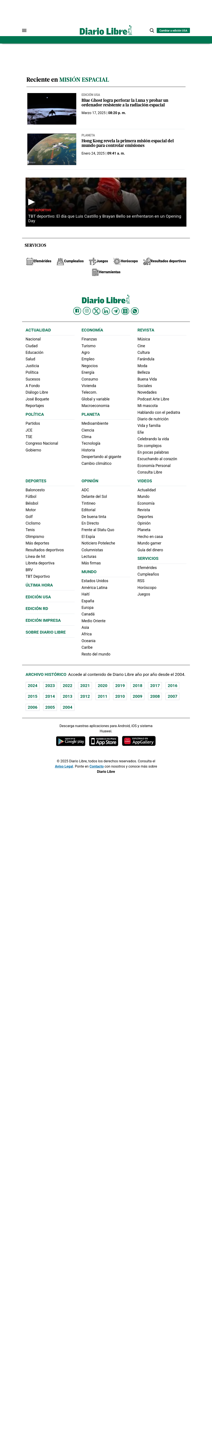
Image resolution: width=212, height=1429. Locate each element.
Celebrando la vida (153, 439)
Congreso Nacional (42, 443)
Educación (34, 352)
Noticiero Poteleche (98, 543)
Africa (87, 634)
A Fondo (33, 386)
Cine (141, 346)
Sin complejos (149, 446)
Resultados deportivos (45, 550)
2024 (32, 685)
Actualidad (38, 330)
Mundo (89, 571)
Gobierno (33, 450)
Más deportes (37, 543)
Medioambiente (95, 423)
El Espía (88, 536)
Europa (88, 607)
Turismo (89, 346)
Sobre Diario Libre (46, 632)
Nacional (33, 339)
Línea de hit (35, 556)
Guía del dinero (150, 550)
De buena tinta (94, 517)
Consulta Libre (149, 472)
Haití (86, 594)
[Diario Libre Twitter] (96, 311)
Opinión (90, 480)
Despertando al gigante (101, 457)
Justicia (32, 366)
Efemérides (147, 568)
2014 (50, 696)
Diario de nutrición (153, 419)
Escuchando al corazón (157, 459)
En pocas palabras (153, 452)
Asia (85, 627)
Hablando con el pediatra (158, 412)
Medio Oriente (94, 621)
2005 (50, 707)
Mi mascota (147, 406)
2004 (67, 707)
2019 (120, 685)
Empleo (88, 359)
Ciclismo (33, 523)
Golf (29, 517)
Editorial (89, 510)
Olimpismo (35, 536)
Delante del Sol (94, 496)
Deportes (36, 480)
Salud (30, 359)
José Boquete (37, 399)
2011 (102, 696)
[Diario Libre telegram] (116, 311)
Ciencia (88, 430)
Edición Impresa (43, 620)
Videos (144, 480)
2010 (120, 696)
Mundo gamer (149, 543)
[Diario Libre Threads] (125, 311)
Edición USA (91, 95)
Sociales (144, 386)
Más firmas (91, 563)
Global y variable (95, 399)
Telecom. (89, 392)
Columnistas (92, 550)
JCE (29, 430)
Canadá (88, 614)
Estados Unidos (95, 581)
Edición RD (37, 608)
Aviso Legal (64, 766)
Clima (86, 437)
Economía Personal (154, 465)
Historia (88, 450)
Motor (31, 510)
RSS (140, 581)
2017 (155, 685)
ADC (85, 490)
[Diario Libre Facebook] (77, 311)
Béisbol (32, 503)
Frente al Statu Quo (98, 530)
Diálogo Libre (37, 392)
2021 (85, 685)
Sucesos (33, 379)
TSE (29, 437)
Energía (88, 372)
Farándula (145, 359)
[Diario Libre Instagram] (87, 311)
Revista (145, 330)
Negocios (90, 366)
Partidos (33, 423)
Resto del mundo (96, 654)
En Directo (90, 523)
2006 (32, 707)
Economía (92, 330)
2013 (67, 696)
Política (32, 372)
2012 (85, 696)
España (88, 601)
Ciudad (32, 346)
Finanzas (89, 339)
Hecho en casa (150, 536)
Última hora (39, 585)
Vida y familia (149, 425)
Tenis (30, 530)
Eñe (140, 432)
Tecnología (91, 443)
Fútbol (31, 496)
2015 (32, 696)
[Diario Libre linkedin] (106, 311)
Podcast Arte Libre (153, 399)
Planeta (88, 135)
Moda (142, 366)
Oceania (89, 641)
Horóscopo (146, 587)
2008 (155, 696)
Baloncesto (35, 490)
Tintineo (89, 503)
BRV (29, 570)
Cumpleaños (148, 574)
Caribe (87, 647)
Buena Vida (147, 379)
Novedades (147, 392)
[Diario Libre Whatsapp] (135, 311)
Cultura (143, 352)
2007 (172, 696)
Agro (86, 352)
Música (143, 339)
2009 (137, 696)
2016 (172, 685)
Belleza (143, 372)
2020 (102, 685)
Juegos (143, 594)
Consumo (90, 379)
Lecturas (89, 556)
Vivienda (89, 386)
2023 (50, 685)
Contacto (96, 766)
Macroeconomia (95, 406)
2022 (67, 685)
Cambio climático (96, 463)
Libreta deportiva (40, 563)
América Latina (94, 587)
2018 (137, 685)
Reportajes (35, 406)
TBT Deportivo (39, 210)
